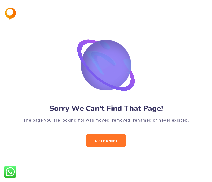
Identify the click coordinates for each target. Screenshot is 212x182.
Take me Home (106, 140)
